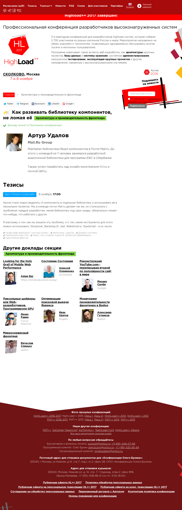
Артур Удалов (48, 135)
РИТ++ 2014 (112, 420)
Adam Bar (27, 276)
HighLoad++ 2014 (115, 416)
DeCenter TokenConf (64, 430)
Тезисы (32, 6)
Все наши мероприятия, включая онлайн (91, 434)
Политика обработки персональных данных (113, 483)
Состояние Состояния (57, 261)
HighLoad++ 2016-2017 (47, 416)
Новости (60, 6)
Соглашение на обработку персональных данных (42, 492)
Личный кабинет (147, 6)
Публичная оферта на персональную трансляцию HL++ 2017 (57, 487)
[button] (8, 104)
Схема (81, 6)
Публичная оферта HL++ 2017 (62, 483)
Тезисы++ (46, 6)
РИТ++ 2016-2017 (57, 420)
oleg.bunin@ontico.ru (101, 447)
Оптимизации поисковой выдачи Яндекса (55, 302)
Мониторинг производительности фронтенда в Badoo (95, 302)
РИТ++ (47, 430)
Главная (9, 95)
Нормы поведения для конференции (93, 496)
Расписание (10, 6)
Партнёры (117, 6)
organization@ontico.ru (109, 451)
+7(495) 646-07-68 (123, 444)
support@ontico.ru (99, 444)
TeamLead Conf (104, 430)
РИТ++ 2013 (128, 420)
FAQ (71, 6)
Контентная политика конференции (151, 492)
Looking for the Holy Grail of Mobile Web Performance (17, 264)
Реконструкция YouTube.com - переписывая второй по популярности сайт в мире (95, 268)
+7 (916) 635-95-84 (127, 447)
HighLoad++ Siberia (127, 430)
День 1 (89, 416)
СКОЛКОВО (13, 74)
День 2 (98, 416)
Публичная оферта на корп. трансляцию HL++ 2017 (133, 487)
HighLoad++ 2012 (137, 416)
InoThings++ (86, 430)
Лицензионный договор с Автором (101, 492)
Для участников (98, 6)
